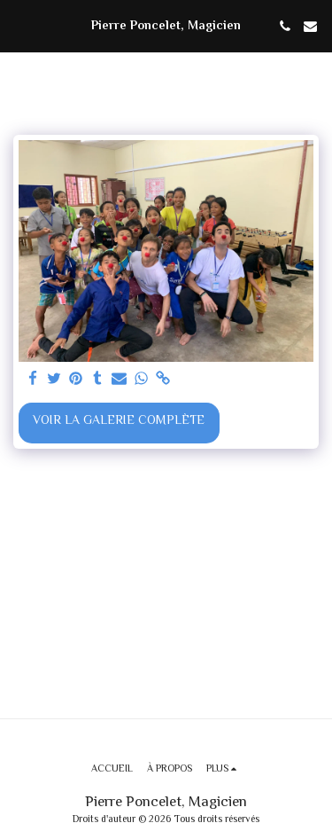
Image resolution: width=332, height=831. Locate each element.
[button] (19, 25)
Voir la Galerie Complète (119, 421)
